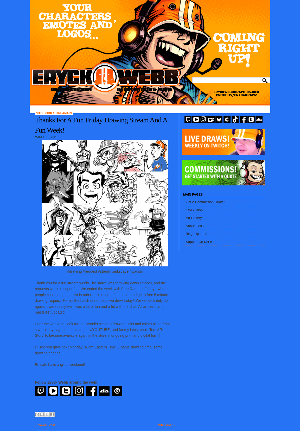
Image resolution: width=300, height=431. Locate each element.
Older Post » (166, 425)
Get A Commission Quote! (205, 202)
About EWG (195, 226)
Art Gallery (194, 218)
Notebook (44, 113)
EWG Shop (194, 210)
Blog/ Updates (196, 234)
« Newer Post (45, 425)
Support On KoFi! (199, 242)
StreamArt (64, 113)
